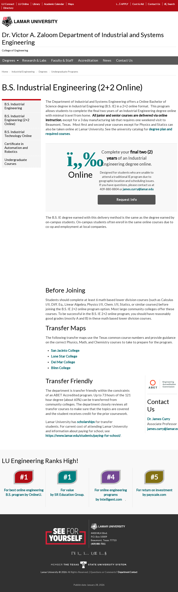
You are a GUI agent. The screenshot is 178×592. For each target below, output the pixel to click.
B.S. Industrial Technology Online (18, 134)
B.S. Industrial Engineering (14, 106)
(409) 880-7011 (98, 544)
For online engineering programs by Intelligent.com (110, 494)
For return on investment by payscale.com (154, 492)
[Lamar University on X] (73, 553)
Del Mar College (63, 362)
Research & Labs (34, 60)
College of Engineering (15, 50)
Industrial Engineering (23, 71)
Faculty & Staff (62, 60)
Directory (8, 7)
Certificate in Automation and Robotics (16, 147)
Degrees (8, 60)
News (107, 60)
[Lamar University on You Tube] (103, 553)
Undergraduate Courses (15, 162)
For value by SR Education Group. (67, 492)
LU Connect (8, 4)
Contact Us (154, 4)
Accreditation (88, 60)
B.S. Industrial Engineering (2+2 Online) (16, 120)
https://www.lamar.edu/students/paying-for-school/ (83, 435)
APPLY (122, 4)
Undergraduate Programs (64, 71)
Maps (71, 4)
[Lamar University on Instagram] (86, 553)
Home (5, 71)
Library (36, 4)
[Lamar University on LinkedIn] (94, 553)
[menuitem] (10, 60)
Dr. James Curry (158, 419)
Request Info (126, 199)
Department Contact (127, 572)
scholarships (86, 422)
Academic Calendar (54, 4)
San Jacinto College (65, 350)
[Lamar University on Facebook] (79, 553)
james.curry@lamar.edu (138, 189)
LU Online (23, 4)
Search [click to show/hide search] (169, 4)
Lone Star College (64, 356)
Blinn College (60, 368)
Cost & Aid (138, 4)
